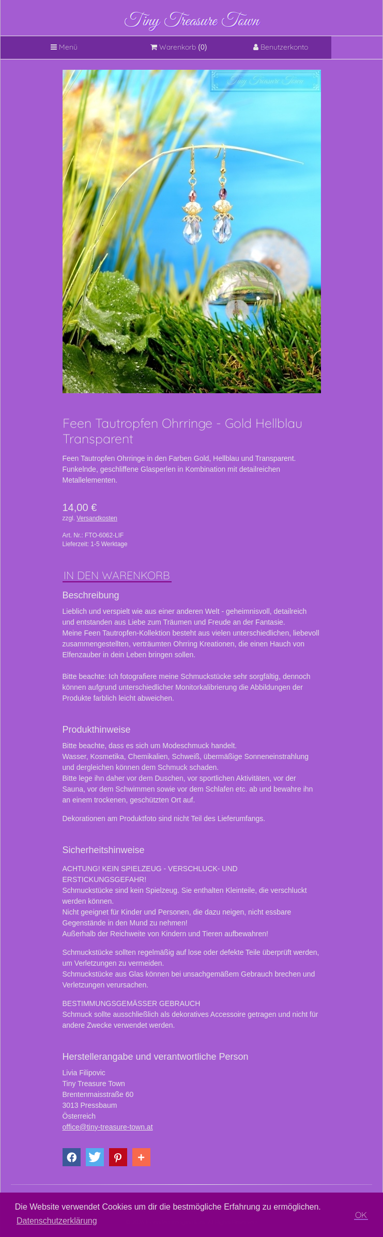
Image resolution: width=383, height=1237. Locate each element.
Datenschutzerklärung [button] (57, 1220)
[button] (72, 1157)
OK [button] (361, 1215)
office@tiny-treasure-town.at (108, 1127)
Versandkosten (96, 518)
